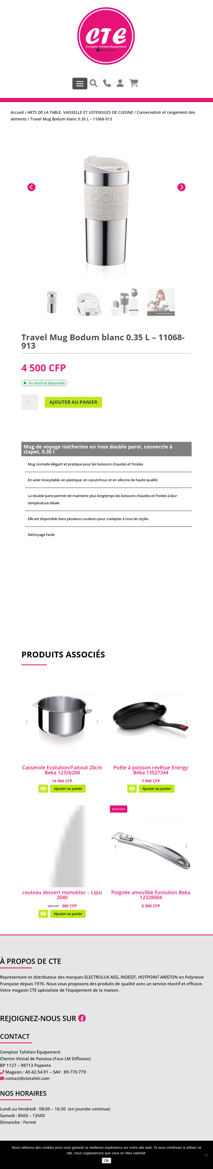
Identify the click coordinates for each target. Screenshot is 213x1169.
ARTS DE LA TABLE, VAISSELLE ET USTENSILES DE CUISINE (80, 112)
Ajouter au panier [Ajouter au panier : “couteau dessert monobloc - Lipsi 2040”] (68, 913)
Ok (106, 1160)
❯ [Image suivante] (97, 721)
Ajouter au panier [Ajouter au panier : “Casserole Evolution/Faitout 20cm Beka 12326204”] (68, 788)
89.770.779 (75, 1072)
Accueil (17, 112)
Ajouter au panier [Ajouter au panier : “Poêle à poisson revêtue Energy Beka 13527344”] (156, 788)
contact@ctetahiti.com (27, 1078)
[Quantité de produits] (29, 402)
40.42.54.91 (37, 1072)
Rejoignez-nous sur (43, 1018)
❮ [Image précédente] (26, 721)
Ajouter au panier (73, 402)
